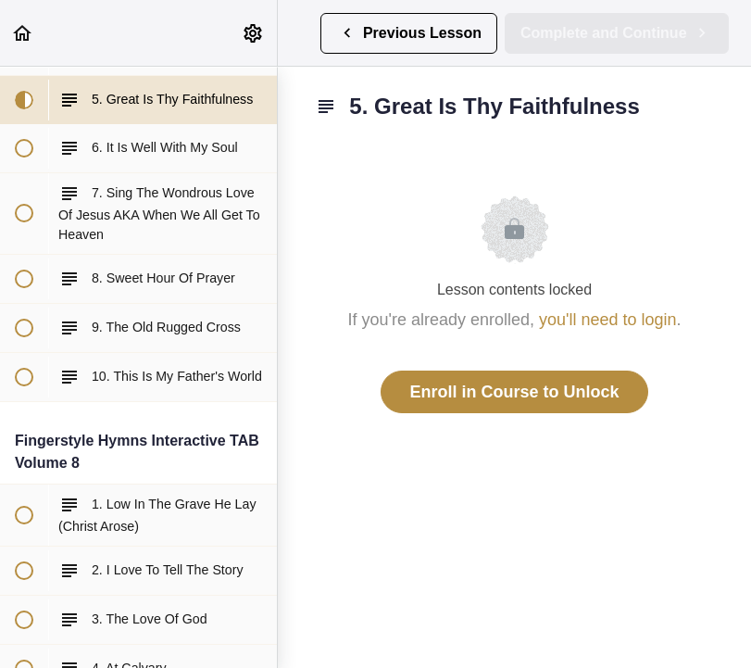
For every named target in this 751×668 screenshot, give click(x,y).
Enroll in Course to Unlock (514, 392)
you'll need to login (608, 319)
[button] (23, 33)
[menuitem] (254, 33)
